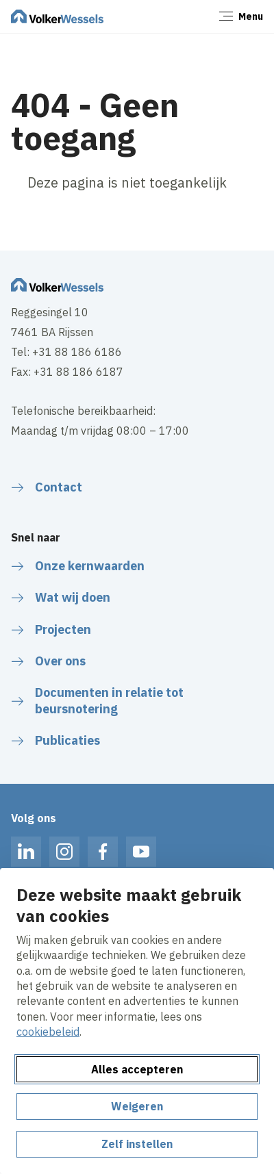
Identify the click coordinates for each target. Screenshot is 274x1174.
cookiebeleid (47, 1031)
